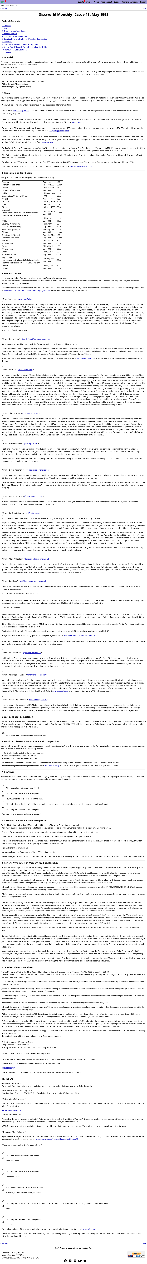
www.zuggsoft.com (60, 691)
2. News (5, 28)
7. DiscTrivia (7, 41)
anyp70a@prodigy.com (59, 130)
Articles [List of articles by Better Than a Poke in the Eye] (89, 2)
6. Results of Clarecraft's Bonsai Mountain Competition (24, 39)
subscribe (72, 1248)
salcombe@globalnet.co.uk (81, 166)
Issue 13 (14, 6)
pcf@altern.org (32, 513)
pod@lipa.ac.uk (30, 443)
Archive (8, 6)
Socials (22, 1252)
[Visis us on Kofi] (80, 1261)
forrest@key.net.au (30, 413)
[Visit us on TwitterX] (70, 1261)
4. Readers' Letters (9, 33)
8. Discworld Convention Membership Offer (20, 44)
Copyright (5, 1258)
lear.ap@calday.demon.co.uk (37, 559)
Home (2, 6)
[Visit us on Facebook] (65, 1261)
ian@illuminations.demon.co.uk (33, 581)
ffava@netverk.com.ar (33, 496)
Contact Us (6, 1252)
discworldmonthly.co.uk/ (12, 1110)
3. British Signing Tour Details (14, 31)
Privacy (15, 1252)
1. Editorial (6, 25)
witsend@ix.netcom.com (14, 290)
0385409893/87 (8, 1068)
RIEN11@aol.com (25, 369)
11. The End (6, 52)
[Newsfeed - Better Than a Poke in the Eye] (2, 2)
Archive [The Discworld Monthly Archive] (125, 2)
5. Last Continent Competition (14, 36)
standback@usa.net (21, 111)
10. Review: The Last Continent (14, 50)
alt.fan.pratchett (78, 122)
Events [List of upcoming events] (81, 2)
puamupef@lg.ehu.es (38, 699)
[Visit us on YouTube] (85, 1261)
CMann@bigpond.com (36, 675)
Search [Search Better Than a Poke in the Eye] (143, 2)
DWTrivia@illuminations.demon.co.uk (80, 635)
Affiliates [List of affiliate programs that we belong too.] (134, 2)
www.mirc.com (48, 142)
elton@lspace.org (52, 765)
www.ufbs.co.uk (89, 1229)
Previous (4, 8)
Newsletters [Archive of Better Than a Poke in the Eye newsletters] (99, 2)
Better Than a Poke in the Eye (26, 1258)
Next (145, 8)
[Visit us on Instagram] (75, 1261)
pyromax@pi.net (26, 299)
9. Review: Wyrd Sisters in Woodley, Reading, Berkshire (24, 47)
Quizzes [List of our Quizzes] (117, 2)
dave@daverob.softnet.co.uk (36, 470)
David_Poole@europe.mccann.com (36, 339)
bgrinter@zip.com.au (32, 652)
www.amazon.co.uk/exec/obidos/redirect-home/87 (57, 1139)
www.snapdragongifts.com (38, 290)
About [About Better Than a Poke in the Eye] (109, 2)
